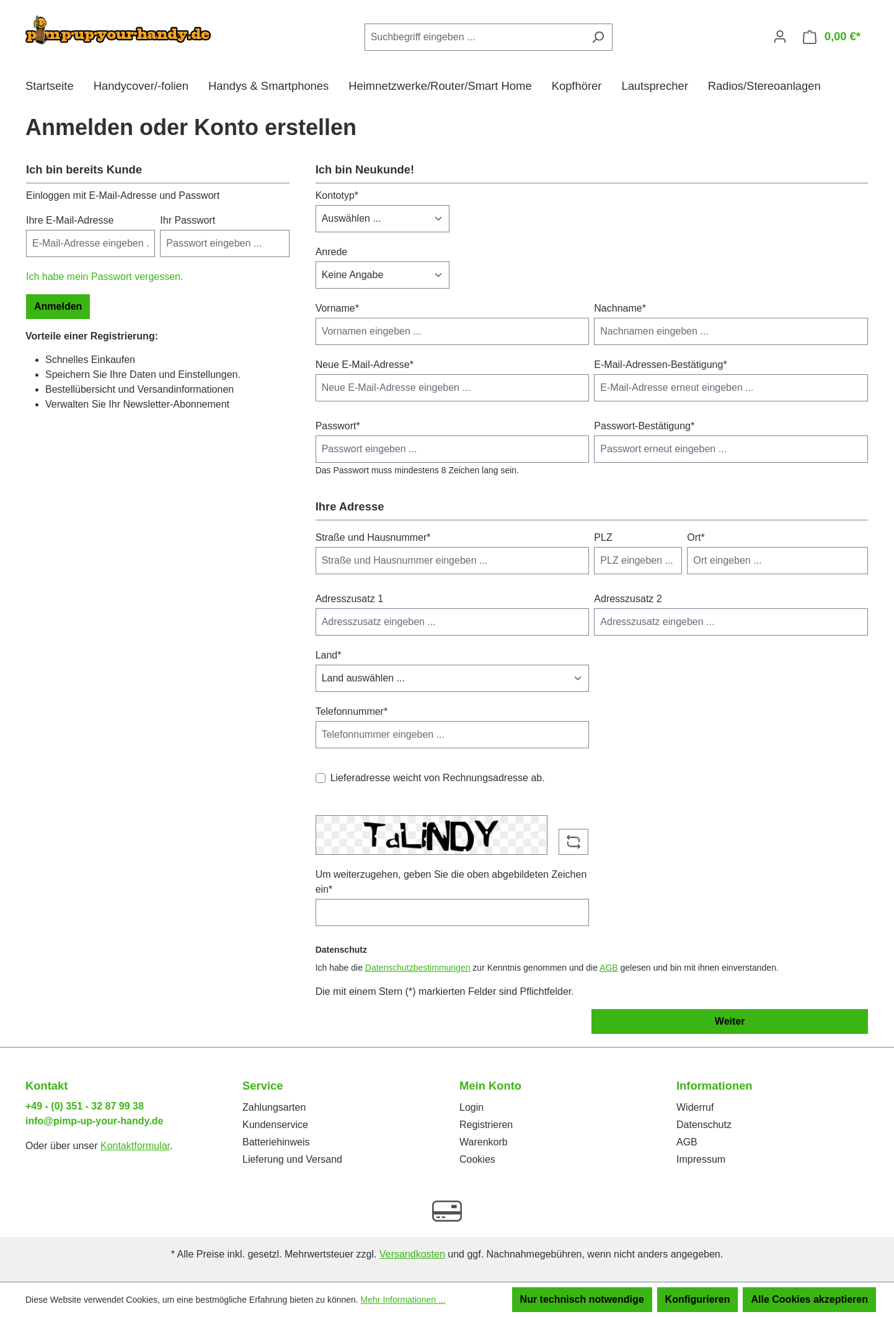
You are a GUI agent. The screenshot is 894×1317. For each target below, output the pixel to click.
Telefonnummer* (352, 711)
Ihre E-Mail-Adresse (69, 220)
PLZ (603, 537)
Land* (329, 655)
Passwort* (338, 426)
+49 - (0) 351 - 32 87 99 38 (84, 1106)
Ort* (695, 537)
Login (471, 1107)
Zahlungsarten (274, 1107)
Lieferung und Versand (292, 1159)
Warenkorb (483, 1142)
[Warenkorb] (832, 37)
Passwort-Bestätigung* (644, 426)
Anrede (332, 252)
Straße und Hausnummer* (373, 537)
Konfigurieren (697, 1299)
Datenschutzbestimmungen (418, 968)
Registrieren (486, 1124)
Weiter (730, 1021)
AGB (609, 968)
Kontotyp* (337, 195)
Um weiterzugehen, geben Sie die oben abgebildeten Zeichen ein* (451, 882)
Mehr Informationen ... (403, 1300)
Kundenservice (275, 1124)
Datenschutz (704, 1124)
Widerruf (695, 1107)
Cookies (477, 1159)
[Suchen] (598, 37)
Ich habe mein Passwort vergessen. (104, 276)
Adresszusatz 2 (628, 598)
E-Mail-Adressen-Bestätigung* (660, 364)
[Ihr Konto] (780, 36)
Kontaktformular (135, 1145)
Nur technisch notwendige (582, 1299)
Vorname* (337, 308)
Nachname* (620, 308)
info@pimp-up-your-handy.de (94, 1121)
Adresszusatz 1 (349, 598)
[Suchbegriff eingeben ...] (474, 37)
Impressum (700, 1159)
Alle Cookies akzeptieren (809, 1299)
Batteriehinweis (276, 1142)
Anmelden (58, 306)
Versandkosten (412, 1254)
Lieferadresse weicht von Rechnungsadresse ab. (437, 777)
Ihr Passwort (187, 220)
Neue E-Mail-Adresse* (365, 364)
